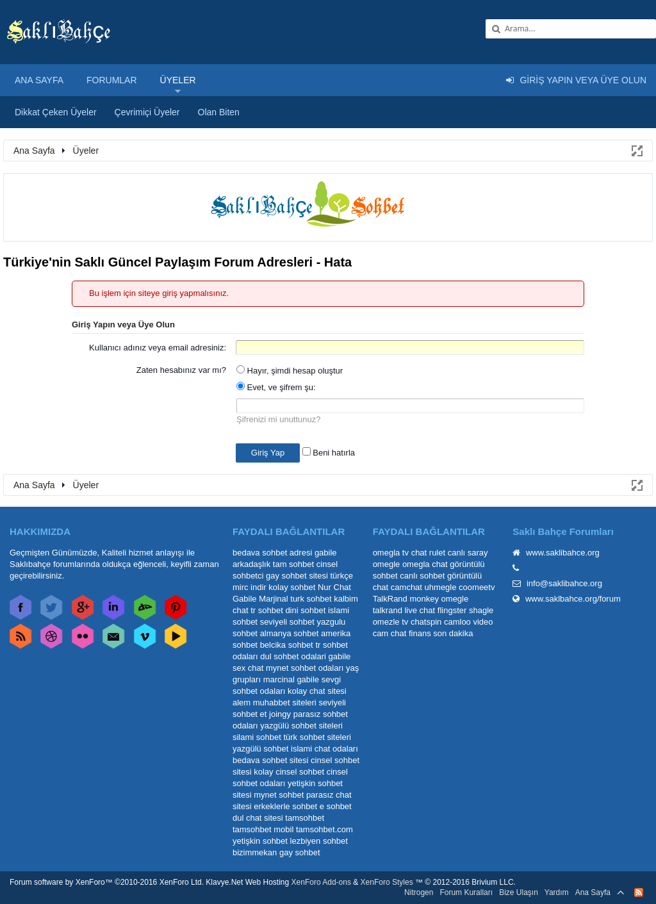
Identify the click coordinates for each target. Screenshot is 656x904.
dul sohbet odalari (293, 656)
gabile (340, 656)
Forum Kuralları (466, 892)
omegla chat (425, 564)
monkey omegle (438, 599)
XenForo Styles (387, 882)
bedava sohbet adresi (272, 552)
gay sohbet (299, 852)
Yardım (557, 892)
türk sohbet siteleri (317, 737)
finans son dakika (441, 633)
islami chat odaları (324, 748)
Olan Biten (219, 112)
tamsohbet (304, 818)
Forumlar (111, 80)
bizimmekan (255, 852)
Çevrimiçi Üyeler (147, 112)
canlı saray (468, 552)
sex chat (248, 668)
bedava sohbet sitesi (271, 760)
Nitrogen (418, 892)
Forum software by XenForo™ (107, 882)
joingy (280, 714)
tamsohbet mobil (263, 829)
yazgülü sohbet (260, 748)
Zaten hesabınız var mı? (181, 370)
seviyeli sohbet (287, 622)
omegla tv (391, 552)
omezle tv (391, 622)
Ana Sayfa (39, 80)
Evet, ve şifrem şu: (276, 387)
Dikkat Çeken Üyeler (56, 112)
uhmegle (441, 587)
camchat (406, 587)
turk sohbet (310, 599)
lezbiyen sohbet (319, 841)
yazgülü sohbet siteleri (301, 725)
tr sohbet (266, 610)
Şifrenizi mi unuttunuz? (278, 419)
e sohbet (336, 806)
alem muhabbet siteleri (274, 702)
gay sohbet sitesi (297, 575)
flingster (452, 610)
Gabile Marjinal (260, 599)
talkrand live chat (404, 610)
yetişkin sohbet (260, 841)
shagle (481, 610)
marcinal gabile (291, 679)
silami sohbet (257, 737)
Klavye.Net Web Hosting (247, 882)
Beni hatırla (328, 452)
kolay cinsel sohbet (289, 772)
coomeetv (477, 587)
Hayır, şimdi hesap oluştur (289, 370)
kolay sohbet (291, 587)
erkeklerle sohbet (285, 806)
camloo (457, 622)
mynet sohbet (279, 795)
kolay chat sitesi (317, 691)
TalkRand (390, 599)
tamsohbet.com (324, 829)
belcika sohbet (286, 645)
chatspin (426, 622)
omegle (386, 564)
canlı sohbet (422, 575)
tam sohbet (293, 564)
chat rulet (428, 552)
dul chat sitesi (258, 818)
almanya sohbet (289, 633)
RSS (638, 892)
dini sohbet (305, 610)
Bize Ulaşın (518, 892)
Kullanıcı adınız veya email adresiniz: (157, 347)
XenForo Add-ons (321, 882)
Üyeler (178, 80)
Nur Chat (334, 587)
